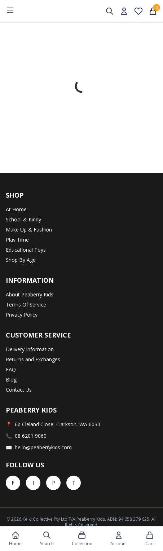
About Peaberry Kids (29, 294)
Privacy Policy (22, 314)
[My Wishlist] (138, 11)
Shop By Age (21, 259)
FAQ (11, 369)
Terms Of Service (26, 304)
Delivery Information (30, 349)
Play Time (17, 239)
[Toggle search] (109, 11)
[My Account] (124, 11)
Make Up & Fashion (29, 229)
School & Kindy (23, 219)
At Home (16, 209)
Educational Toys (26, 249)
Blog (11, 379)
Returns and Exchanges (33, 359)
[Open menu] (10, 10)
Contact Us (19, 389)
